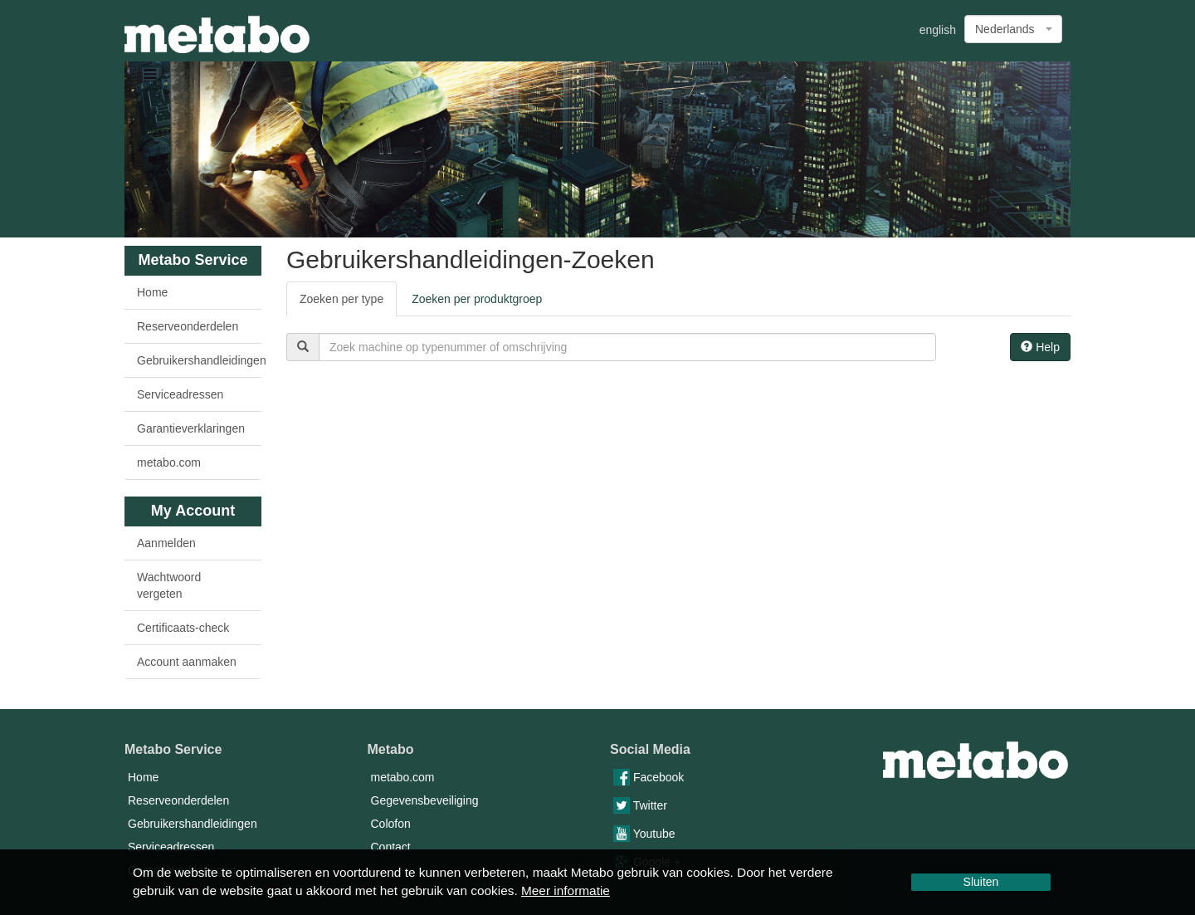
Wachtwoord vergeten (169, 585)
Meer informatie (565, 890)
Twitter (640, 805)
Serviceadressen (180, 394)
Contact (391, 847)
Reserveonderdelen (187, 326)
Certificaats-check (183, 627)
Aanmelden (166, 543)
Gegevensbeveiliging (425, 800)
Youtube (644, 833)
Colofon (391, 823)
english (937, 30)
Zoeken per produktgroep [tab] (477, 299)
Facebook (648, 777)
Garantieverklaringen (191, 428)
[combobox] (1013, 29)
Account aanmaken (187, 661)
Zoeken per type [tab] (341, 299)
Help (1040, 347)
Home (152, 292)
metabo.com (169, 462)
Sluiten (981, 881)
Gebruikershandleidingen (199, 360)
